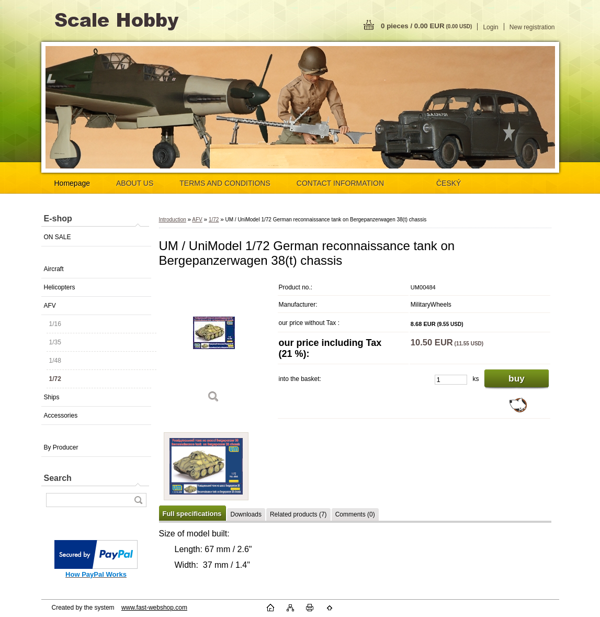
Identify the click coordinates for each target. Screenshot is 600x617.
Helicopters (59, 287)
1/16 (55, 324)
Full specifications (192, 514)
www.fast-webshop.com (154, 607)
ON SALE (57, 237)
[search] (138, 500)
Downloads (246, 514)
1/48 (55, 360)
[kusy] (451, 380)
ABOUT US (134, 183)
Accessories (61, 415)
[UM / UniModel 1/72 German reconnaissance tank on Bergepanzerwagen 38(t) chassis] (214, 344)
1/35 (55, 342)
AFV (50, 305)
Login (490, 27)
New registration (532, 27)
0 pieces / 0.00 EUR (426, 26)
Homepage (72, 183)
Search (58, 478)
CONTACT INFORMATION (340, 183)
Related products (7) (298, 514)
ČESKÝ (448, 183)
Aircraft (54, 269)
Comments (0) (355, 514)
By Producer (61, 447)
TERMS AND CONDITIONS (224, 183)
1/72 (55, 379)
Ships (52, 397)
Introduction (172, 219)
